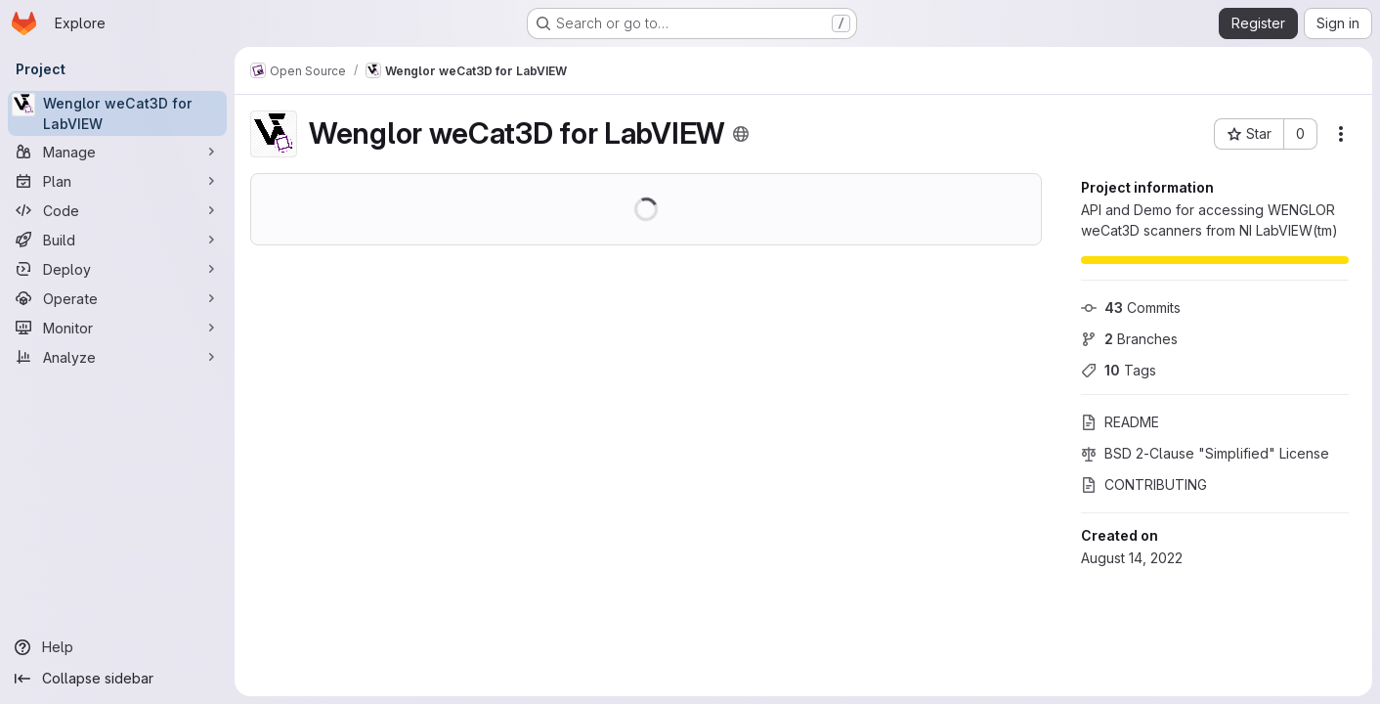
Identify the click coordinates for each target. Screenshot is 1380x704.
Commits (1131, 307)
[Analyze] (117, 357)
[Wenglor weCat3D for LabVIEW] (117, 113)
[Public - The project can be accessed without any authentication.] (741, 134)
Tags (1118, 370)
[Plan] (117, 181)
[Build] (117, 239)
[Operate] (117, 298)
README (1120, 422)
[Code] (117, 210)
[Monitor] (117, 327)
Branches (1129, 338)
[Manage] (117, 151)
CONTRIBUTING (1144, 484)
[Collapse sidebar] (117, 678)
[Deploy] (117, 269)
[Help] (117, 647)
